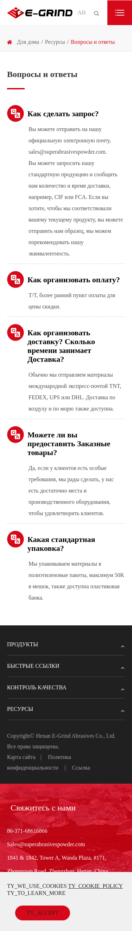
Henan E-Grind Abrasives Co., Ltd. (75, 736)
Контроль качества (66, 688)
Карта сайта (21, 757)
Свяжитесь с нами (43, 807)
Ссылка (81, 768)
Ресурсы (55, 42)
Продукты (66, 644)
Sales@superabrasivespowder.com (46, 844)
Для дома (28, 42)
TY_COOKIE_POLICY (95, 886)
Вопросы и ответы (93, 42)
